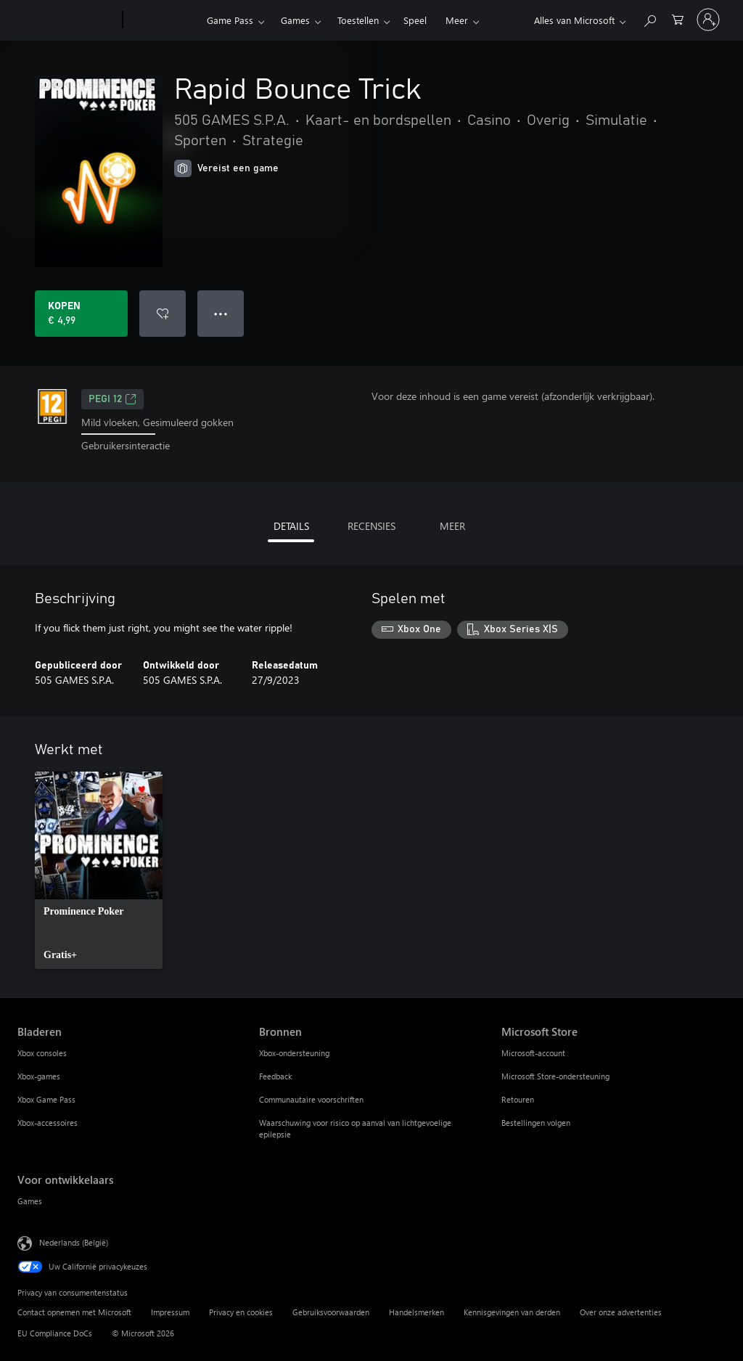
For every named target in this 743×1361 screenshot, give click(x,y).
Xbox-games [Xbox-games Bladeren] (38, 1076)
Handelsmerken (416, 1312)
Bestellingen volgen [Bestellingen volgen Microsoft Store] (535, 1122)
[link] (99, 870)
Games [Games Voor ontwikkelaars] (29, 1201)
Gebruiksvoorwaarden (330, 1312)
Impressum (170, 1312)
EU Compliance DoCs (54, 1333)
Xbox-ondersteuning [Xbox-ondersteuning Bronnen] (294, 1053)
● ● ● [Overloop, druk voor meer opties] (221, 313)
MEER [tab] (452, 526)
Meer (457, 20)
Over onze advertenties (621, 1312)
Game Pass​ (230, 20)
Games (295, 20)
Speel (415, 20)
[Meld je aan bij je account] (708, 19)
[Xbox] (163, 20)
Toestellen (358, 20)
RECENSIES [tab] (371, 526)
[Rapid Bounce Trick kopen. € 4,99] (81, 313)
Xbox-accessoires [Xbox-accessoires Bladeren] (47, 1122)
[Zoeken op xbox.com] (649, 18)
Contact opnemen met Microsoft (74, 1312)
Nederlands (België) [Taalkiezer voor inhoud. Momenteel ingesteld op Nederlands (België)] (73, 1241)
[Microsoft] (67, 20)
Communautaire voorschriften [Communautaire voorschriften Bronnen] (311, 1099)
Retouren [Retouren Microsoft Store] (517, 1099)
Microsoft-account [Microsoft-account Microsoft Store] (533, 1053)
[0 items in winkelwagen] (678, 18)
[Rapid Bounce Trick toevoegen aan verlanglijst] (162, 313)
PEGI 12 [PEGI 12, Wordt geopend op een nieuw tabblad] (112, 399)
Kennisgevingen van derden (512, 1312)
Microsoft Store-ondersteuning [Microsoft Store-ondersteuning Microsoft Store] (555, 1076)
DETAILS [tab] (291, 526)
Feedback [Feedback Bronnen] (275, 1076)
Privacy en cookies (241, 1312)
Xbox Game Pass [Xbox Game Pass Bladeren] (46, 1099)
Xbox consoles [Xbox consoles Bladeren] (42, 1053)
